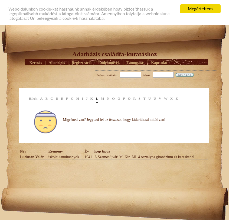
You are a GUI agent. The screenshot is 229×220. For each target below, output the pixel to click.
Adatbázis (57, 62)
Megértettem (200, 9)
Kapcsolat (159, 62)
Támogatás (135, 62)
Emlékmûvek (109, 62)
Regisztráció (81, 62)
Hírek (33, 98)
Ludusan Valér (32, 157)
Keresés (36, 62)
